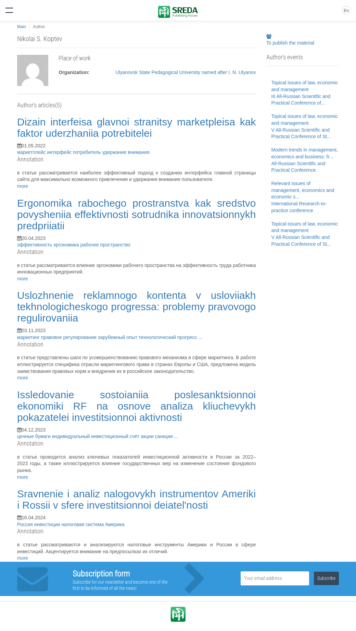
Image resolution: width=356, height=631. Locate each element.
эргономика (66, 244)
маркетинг (29, 337)
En (346, 10)
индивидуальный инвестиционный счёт (96, 436)
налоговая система (83, 524)
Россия (25, 524)
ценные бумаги (34, 436)
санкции (164, 436)
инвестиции (47, 524)
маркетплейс (32, 152)
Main (21, 26)
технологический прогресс (168, 337)
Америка (115, 524)
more (22, 186)
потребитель (87, 152)
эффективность (35, 244)
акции (148, 436)
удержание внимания (126, 152)
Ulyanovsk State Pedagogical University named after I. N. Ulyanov (185, 72)
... (201, 337)
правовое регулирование (69, 337)
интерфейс (60, 152)
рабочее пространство (105, 244)
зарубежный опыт (118, 337)
